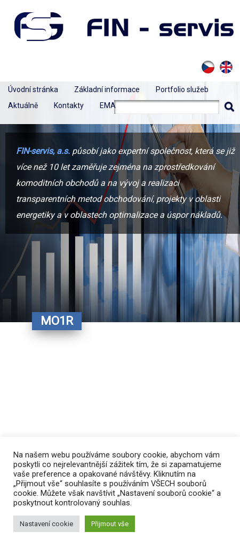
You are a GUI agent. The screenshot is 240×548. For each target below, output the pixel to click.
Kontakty (69, 105)
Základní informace (107, 89)
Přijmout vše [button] (110, 524)
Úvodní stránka (33, 89)
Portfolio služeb (182, 89)
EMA (108, 105)
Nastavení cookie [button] (46, 524)
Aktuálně (23, 105)
